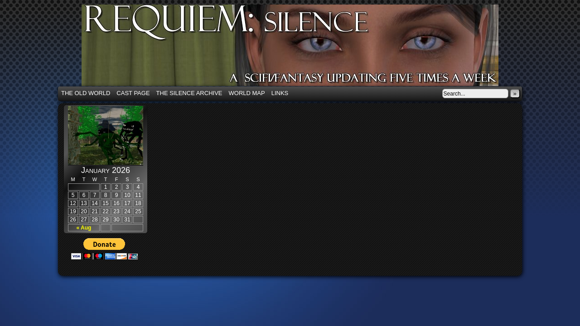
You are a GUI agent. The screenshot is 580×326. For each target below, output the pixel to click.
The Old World (85, 93)
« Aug (84, 228)
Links (280, 93)
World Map (247, 93)
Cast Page (133, 93)
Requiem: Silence (304, 48)
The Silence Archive (189, 93)
